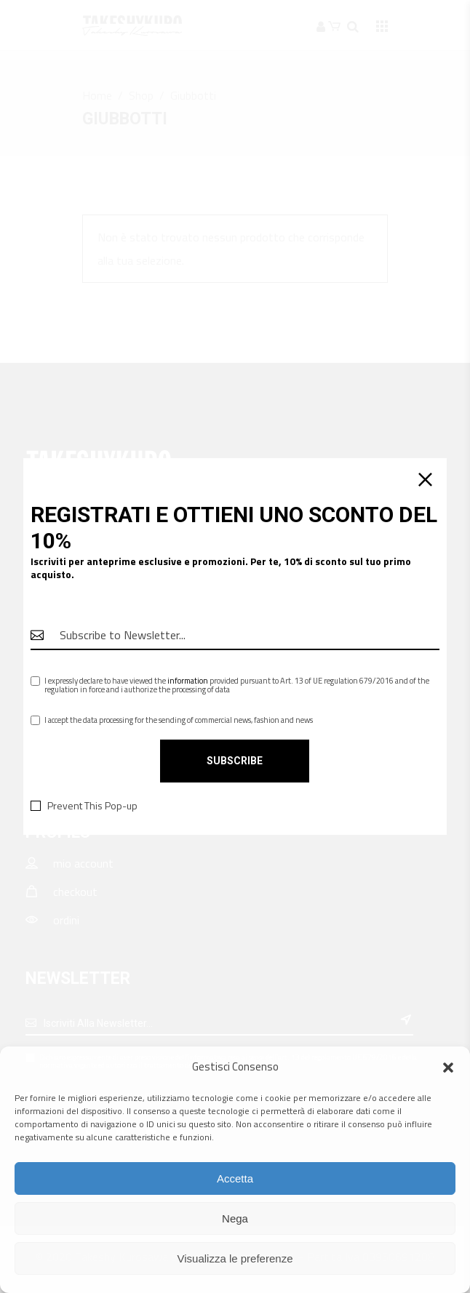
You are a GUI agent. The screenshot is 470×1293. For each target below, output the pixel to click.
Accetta (235, 1178)
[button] (448, 1067)
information (187, 680)
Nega (235, 1218)
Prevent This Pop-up (92, 806)
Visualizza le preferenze (235, 1258)
